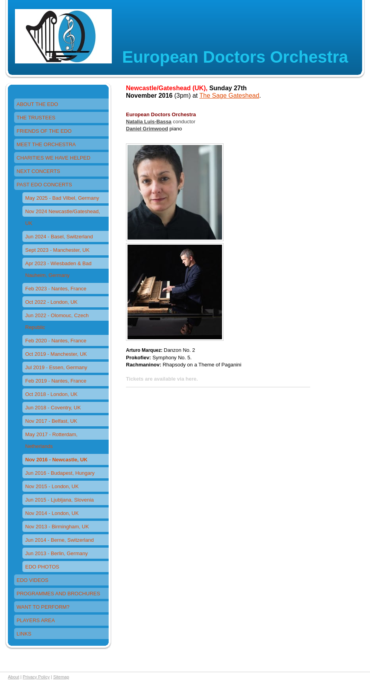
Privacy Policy (36, 677)
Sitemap (61, 677)
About (13, 677)
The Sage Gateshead (229, 95)
